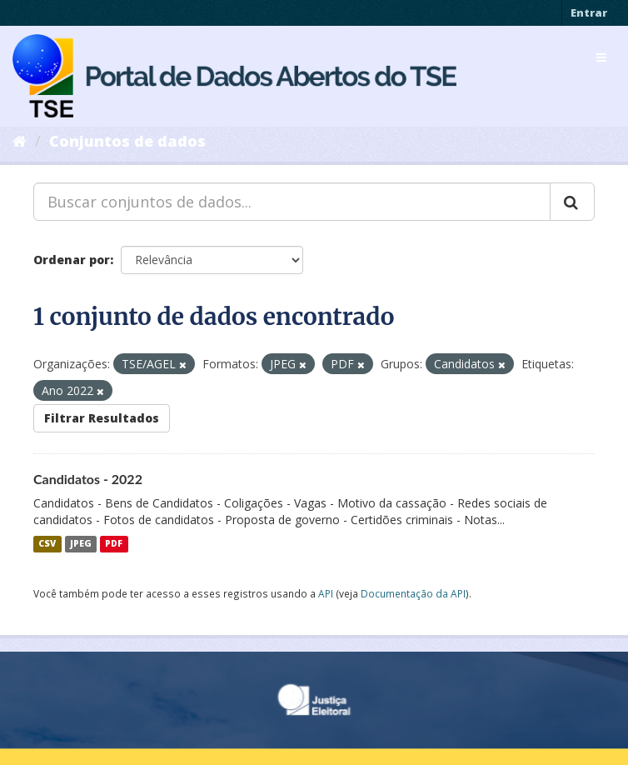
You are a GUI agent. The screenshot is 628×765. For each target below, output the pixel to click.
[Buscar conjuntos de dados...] (292, 201)
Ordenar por (71, 260)
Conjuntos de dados (127, 141)
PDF (113, 544)
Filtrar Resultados (101, 418)
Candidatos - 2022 (87, 479)
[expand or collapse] (601, 57)
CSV (47, 544)
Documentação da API (413, 593)
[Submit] (572, 201)
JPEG (81, 544)
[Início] (19, 141)
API (325, 593)
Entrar (589, 12)
